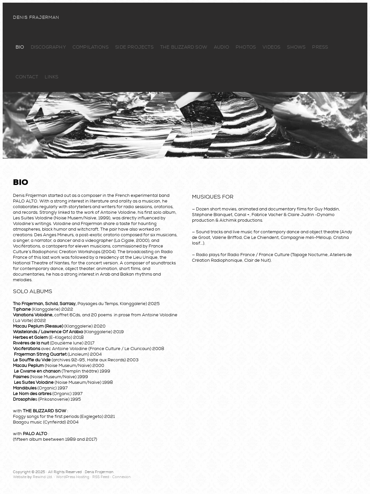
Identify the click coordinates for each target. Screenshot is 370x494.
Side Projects (134, 47)
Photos (246, 47)
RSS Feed (100, 476)
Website (19, 476)
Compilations (90, 47)
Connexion (121, 476)
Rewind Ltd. (43, 476)
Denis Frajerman (36, 17)
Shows (296, 47)
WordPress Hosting (72, 476)
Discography (48, 47)
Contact (27, 77)
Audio (221, 47)
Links (51, 77)
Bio (20, 47)
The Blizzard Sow (183, 47)
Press (320, 47)
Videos (271, 47)
